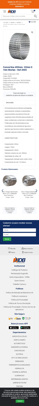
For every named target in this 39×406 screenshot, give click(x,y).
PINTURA (19, 386)
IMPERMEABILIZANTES (19, 379)
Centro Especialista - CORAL (19, 277)
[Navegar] (2, 190)
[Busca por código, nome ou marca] (18, 16)
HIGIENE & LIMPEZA (19, 372)
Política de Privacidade (19, 300)
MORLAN (10, 87)
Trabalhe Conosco (19, 284)
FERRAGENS (19, 361)
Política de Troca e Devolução (19, 303)
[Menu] (4, 11)
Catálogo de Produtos (20, 270)
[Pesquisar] (35, 16)
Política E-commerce (19, 296)
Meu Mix (12, 248)
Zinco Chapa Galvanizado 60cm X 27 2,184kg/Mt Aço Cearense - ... (29, 193)
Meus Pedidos (27, 248)
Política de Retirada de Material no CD (19, 293)
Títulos (11, 252)
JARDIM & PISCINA (19, 383)
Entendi (20, 401)
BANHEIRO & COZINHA (19, 347)
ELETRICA (19, 354)
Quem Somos (19, 281)
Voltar (32, 22)
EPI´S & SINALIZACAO (20, 358)
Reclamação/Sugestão (19, 273)
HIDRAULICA (19, 368)
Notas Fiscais (27, 252)
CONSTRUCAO (19, 351)
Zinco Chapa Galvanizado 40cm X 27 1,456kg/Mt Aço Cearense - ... (10, 193)
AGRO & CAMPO (19, 340)
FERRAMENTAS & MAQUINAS (19, 365)
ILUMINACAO (19, 376)
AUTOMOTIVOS (19, 343)
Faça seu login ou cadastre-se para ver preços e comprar (19, 94)
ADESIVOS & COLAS (19, 336)
